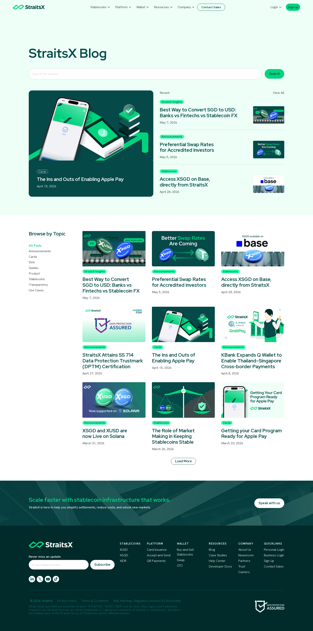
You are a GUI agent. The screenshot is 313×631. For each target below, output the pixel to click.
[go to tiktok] (56, 579)
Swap (181, 560)
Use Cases (36, 290)
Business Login (274, 555)
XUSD (124, 550)
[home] (29, 7)
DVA (32, 262)
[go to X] (40, 579)
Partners (244, 561)
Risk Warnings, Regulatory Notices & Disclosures (147, 601)
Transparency (38, 285)
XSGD (124, 555)
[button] (100, 7)
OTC (180, 566)
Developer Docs (220, 566)
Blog (212, 550)
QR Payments (156, 561)
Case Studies (218, 555)
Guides (34, 268)
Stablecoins (37, 279)
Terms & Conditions (95, 601)
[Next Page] (183, 461)
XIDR (123, 561)
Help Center (217, 561)
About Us (244, 550)
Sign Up (269, 561)
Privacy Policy (66, 601)
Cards (33, 257)
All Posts (35, 245)
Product (34, 273)
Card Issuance (157, 550)
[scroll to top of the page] (51, 545)
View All (278, 93)
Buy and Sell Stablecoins (185, 552)
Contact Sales (274, 566)
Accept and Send (158, 555)
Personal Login (274, 550)
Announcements (40, 251)
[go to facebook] (48, 579)
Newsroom (246, 555)
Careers (244, 572)
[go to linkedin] (32, 579)
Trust (241, 566)
